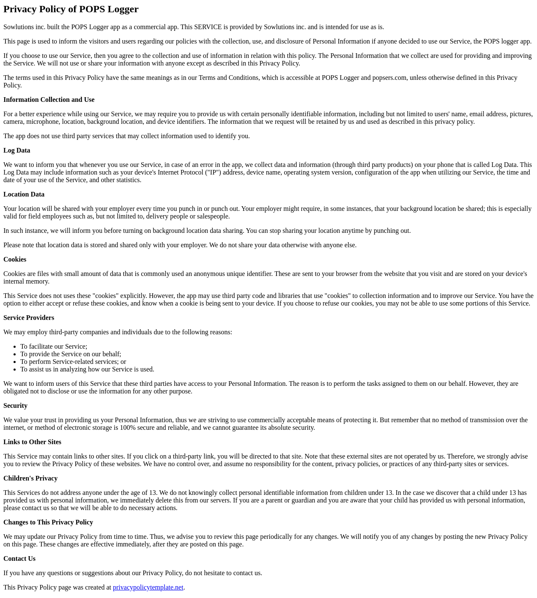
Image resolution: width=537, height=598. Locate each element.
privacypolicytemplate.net (148, 587)
